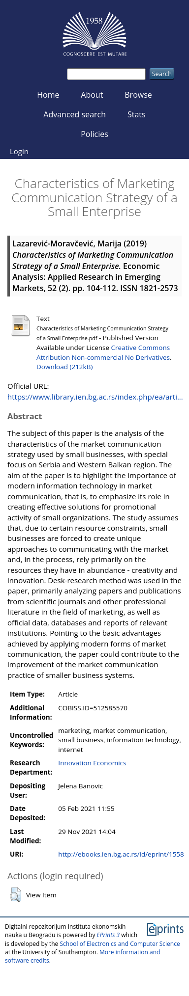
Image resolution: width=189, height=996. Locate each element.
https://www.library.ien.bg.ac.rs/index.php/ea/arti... (95, 397)
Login (19, 151)
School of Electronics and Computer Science (120, 944)
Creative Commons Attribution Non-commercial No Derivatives (103, 352)
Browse (138, 94)
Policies (94, 134)
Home (48, 94)
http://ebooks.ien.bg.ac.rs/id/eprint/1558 (121, 854)
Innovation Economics (92, 762)
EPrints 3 (108, 935)
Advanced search (74, 114)
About (92, 94)
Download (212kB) (64, 366)
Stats (136, 114)
